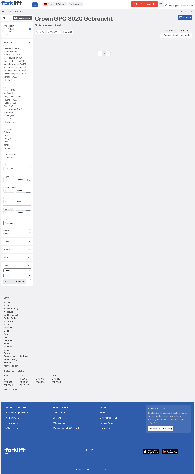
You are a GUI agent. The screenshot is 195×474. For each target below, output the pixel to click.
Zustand (6, 220)
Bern (6, 334)
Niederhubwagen (14, 64)
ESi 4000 (40, 382)
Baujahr (6, 198)
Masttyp (17, 249)
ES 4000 (24, 382)
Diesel (6, 135)
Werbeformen (12, 418)
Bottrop (7, 353)
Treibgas (7, 138)
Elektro (6, 132)
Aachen (7, 302)
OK (28, 180)
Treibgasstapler (13, 61)
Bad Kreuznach (11, 315)
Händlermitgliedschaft (15, 407)
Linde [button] (9, 90)
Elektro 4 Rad (12, 48)
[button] (9, 80)
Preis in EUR (8, 209)
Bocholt (7, 343)
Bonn (6, 350)
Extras (17, 241)
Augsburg (8, 312)
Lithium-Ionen (9, 154)
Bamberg (8, 321)
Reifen (17, 257)
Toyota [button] (10, 100)
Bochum (8, 346)
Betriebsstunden (10, 187)
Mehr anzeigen (11, 366)
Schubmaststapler (14, 67)
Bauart (6, 45)
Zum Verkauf (8, 29)
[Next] (108, 53)
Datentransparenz (108, 418)
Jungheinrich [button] (12, 96)
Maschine (17, 42)
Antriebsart (7, 129)
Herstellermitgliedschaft (16, 412)
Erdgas (6, 148)
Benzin (6, 145)
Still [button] (8, 93)
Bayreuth (8, 327)
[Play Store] (170, 451)
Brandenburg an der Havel (16, 356)
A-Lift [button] (7, 119)
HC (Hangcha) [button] (12, 109)
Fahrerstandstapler (14, 70)
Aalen (6, 305)
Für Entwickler (12, 423)
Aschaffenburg (11, 308)
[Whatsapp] (87, 451)
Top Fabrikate (75, 4)
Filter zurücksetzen (22, 18)
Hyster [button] (9, 103)
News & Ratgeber (61, 407)
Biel (6, 337)
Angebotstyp (17, 25)
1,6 (21, 375)
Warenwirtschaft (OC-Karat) (66, 428)
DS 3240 (56, 379)
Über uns (57, 418)
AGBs (102, 412)
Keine (5, 141)
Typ (5, 165)
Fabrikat (6, 87)
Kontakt (103, 407)
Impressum (105, 428)
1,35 (6, 375)
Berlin (6, 331)
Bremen (7, 362)
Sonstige (10, 77)
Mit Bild (6, 233)
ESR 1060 (8, 385)
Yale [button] (8, 106)
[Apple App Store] (151, 451)
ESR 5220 (24, 385)
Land (17, 265)
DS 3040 (40, 379)
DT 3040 (8, 382)
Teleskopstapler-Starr (15, 73)
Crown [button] (9, 115)
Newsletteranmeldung (161, 428)
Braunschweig (10, 359)
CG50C (23, 379)
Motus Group (59, 412)
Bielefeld (8, 340)
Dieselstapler (12, 58)
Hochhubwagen (14, 51)
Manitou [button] (9, 112)
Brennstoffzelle (10, 157)
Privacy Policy (106, 423)
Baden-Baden (10, 318)
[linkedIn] (92, 451)
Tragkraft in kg (9, 176)
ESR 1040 (56, 382)
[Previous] (100, 53)
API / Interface (12, 428)
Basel (6, 324)
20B (54, 375)
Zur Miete (7, 32)
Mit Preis (6, 230)
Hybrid (6, 151)
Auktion (6, 34)
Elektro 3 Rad (12, 54)
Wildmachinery (60, 423)
